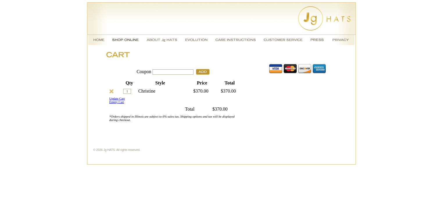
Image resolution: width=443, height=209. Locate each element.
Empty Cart (116, 102)
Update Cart (117, 98)
